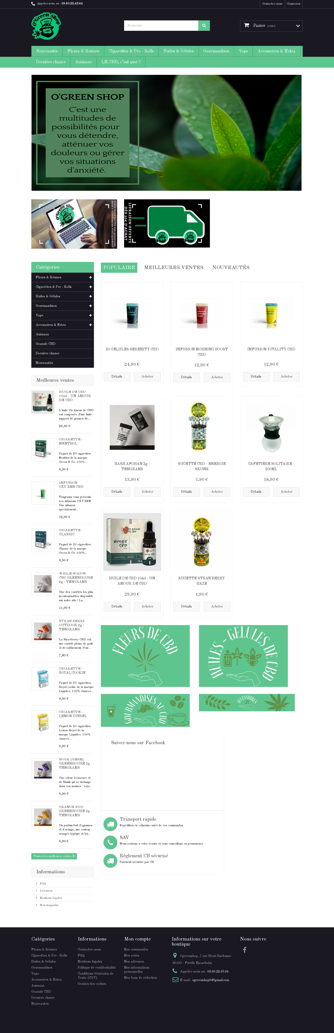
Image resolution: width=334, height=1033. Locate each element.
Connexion (293, 3)
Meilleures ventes (55, 380)
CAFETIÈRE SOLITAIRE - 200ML (271, 465)
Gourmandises (216, 51)
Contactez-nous (272, 3)
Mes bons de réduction (140, 977)
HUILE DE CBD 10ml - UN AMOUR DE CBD (75, 396)
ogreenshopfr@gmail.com (210, 980)
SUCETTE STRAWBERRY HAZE (201, 580)
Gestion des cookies (92, 983)
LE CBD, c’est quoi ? (121, 62)
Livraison (45, 890)
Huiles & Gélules (178, 51)
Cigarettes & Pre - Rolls (131, 51)
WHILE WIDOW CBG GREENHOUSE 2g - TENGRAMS (76, 578)
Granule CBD (45, 344)
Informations (50, 871)
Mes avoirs (131, 955)
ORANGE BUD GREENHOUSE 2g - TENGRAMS (75, 811)
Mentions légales (50, 898)
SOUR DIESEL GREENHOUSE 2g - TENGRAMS (75, 764)
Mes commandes (136, 949)
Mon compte (137, 939)
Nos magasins (49, 905)
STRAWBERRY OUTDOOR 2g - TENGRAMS (72, 625)
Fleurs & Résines (83, 51)
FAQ (42, 883)
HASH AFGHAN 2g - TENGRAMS (132, 465)
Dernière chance (51, 62)
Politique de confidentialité (97, 967)
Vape (243, 51)
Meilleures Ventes (173, 267)
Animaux (83, 62)
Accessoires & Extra (276, 51)
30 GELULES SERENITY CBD (132, 348)
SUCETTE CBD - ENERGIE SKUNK (202, 465)
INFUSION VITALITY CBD (271, 348)
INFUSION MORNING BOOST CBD (202, 351)
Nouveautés (47, 51)
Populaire (119, 267)
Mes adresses (134, 961)
